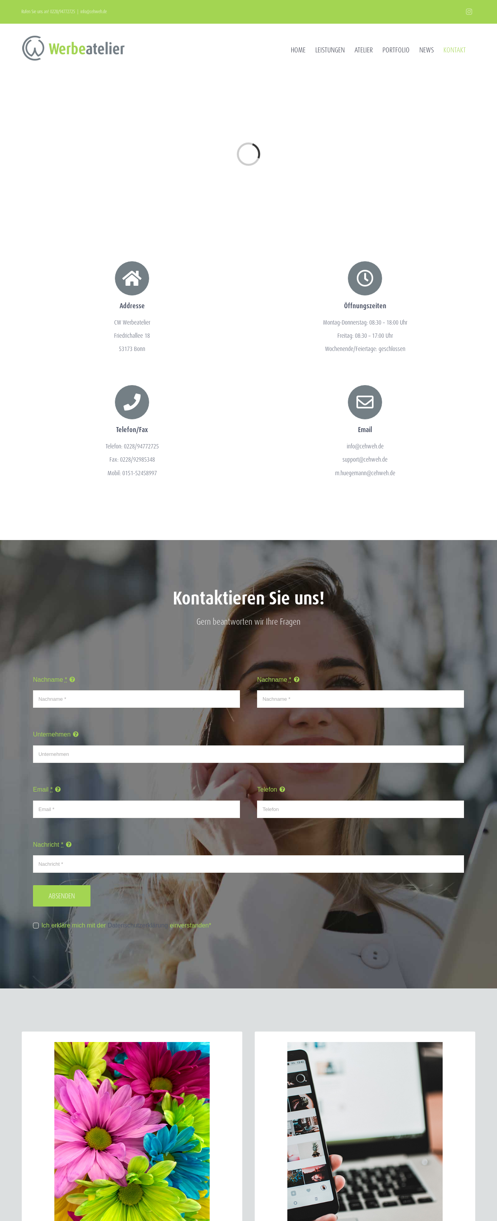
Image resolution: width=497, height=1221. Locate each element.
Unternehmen (52, 734)
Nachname (50, 679)
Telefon (267, 789)
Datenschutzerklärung (138, 925)
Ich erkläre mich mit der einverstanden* (126, 925)
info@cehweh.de (93, 11)
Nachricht (48, 844)
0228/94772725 (62, 11)
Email (43, 789)
